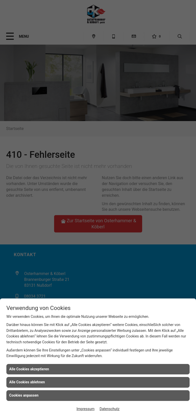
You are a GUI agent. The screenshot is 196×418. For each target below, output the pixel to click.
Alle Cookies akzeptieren (29, 369)
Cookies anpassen (24, 395)
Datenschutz (109, 409)
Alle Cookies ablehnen (27, 382)
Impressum (85, 409)
